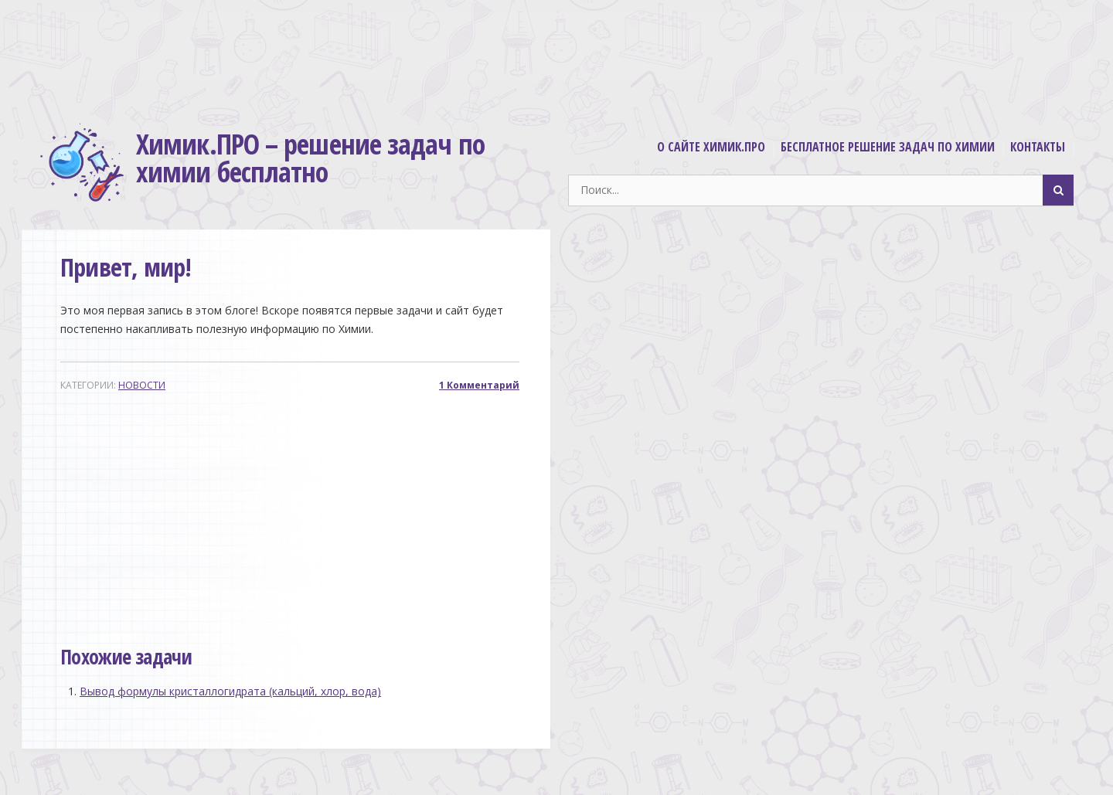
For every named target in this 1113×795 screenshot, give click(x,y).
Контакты (1037, 146)
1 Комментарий (479, 385)
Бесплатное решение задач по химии (888, 146)
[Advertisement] (556, 57)
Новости (141, 385)
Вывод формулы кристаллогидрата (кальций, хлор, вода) (230, 691)
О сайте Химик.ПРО (711, 146)
